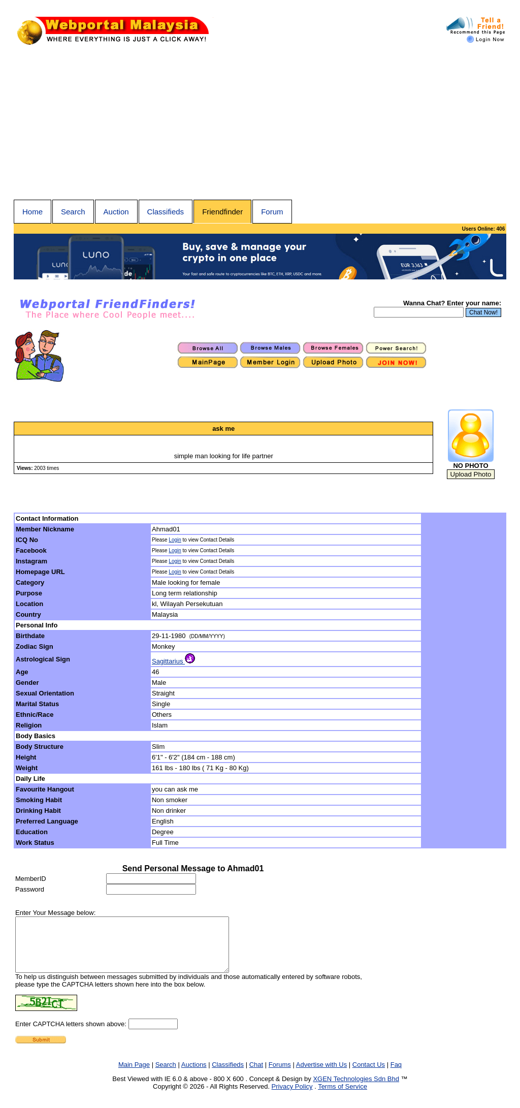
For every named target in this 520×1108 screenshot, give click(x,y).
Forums (280, 1075)
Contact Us (368, 1075)
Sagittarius (173, 661)
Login (175, 540)
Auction (116, 211)
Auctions (194, 1075)
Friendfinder (222, 211)
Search (73, 211)
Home (32, 211)
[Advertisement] (260, 123)
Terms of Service (342, 1097)
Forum (272, 211)
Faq (396, 1075)
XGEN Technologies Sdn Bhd (356, 1089)
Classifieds (165, 211)
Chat (256, 1075)
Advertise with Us (321, 1075)
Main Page (134, 1075)
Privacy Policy (292, 1097)
